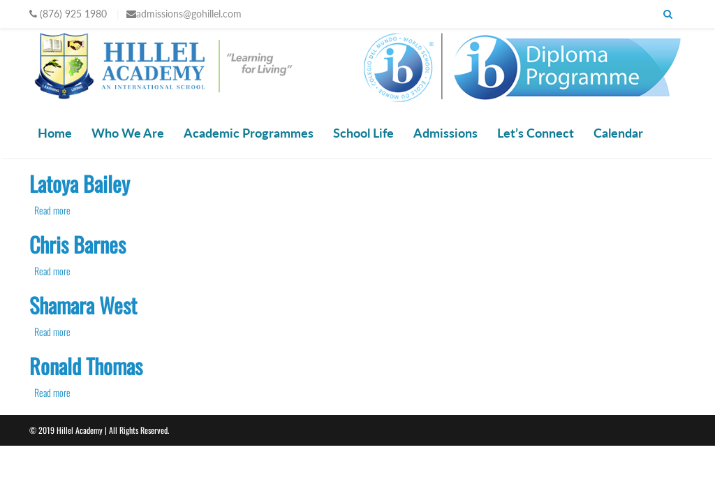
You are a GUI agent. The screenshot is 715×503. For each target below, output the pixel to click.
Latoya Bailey (79, 183)
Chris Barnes (77, 244)
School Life (363, 132)
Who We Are (127, 132)
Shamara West (83, 305)
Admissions (445, 132)
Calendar (618, 132)
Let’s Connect (535, 132)
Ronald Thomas (85, 365)
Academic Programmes (249, 132)
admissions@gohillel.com (189, 14)
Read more (52, 210)
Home (55, 132)
